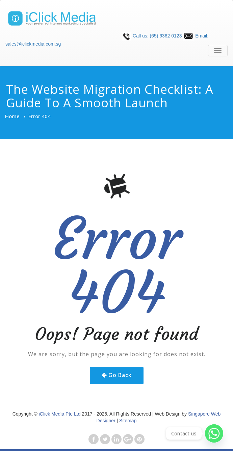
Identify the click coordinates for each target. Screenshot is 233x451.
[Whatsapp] (214, 433)
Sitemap (127, 420)
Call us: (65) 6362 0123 (152, 35)
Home (12, 116)
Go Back (120, 375)
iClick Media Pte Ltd (60, 414)
